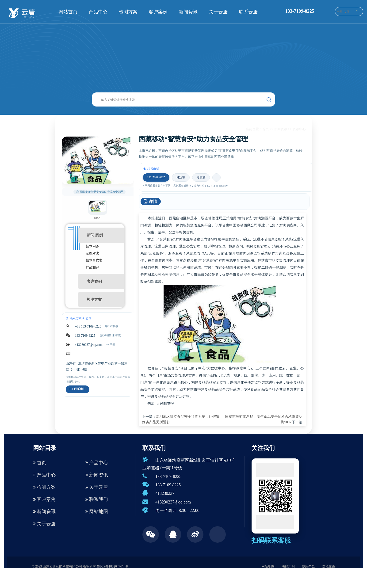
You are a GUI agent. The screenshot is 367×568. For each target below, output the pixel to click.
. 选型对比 (91, 253)
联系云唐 (248, 11)
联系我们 (77, 389)
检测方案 (128, 11)
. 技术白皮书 (93, 260)
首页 (265, 129)
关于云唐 (218, 11)
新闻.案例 (95, 235)
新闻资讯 (188, 11)
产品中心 (98, 11)
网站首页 (68, 11)
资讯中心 (299, 129)
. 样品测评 (91, 267)
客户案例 (158, 11)
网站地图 (96, 511)
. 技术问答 (91, 246)
